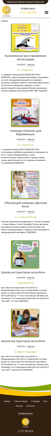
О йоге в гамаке (20, 401)
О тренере (35, 401)
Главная (7, 401)
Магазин (19, 406)
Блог (45, 401)
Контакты (31, 406)
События (30, 65)
